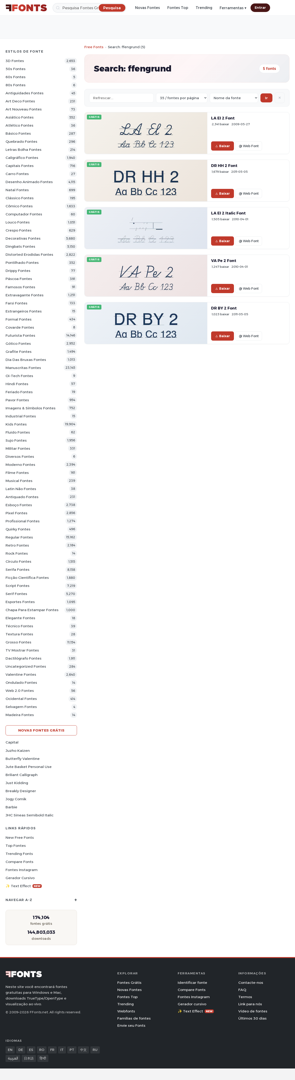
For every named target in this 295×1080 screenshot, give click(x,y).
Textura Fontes (19, 634)
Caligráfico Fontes (22, 157)
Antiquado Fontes (22, 497)
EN (10, 1050)
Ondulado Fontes (21, 682)
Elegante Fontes (20, 618)
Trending (204, 8)
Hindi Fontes (17, 384)
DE (20, 1050)
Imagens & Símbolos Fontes (31, 408)
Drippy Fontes (18, 270)
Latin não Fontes (21, 489)
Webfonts (126, 1011)
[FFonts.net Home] (26, 8)
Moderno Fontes (20, 464)
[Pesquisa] (89, 8)
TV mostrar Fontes (22, 650)
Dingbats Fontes (20, 246)
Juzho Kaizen (18, 750)
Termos (245, 997)
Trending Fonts (19, 853)
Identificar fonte (192, 982)
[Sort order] (234, 98)
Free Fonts (93, 47)
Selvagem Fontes (21, 707)
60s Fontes (16, 77)
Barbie (11, 807)
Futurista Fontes (20, 335)
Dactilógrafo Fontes (23, 658)
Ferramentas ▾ (233, 8)
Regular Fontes (19, 537)
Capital (12, 742)
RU (95, 1050)
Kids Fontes (16, 424)
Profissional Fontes (23, 521)
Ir (266, 98)
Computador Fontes (24, 214)
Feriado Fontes (19, 392)
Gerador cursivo (20, 878)
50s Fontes (16, 69)
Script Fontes (18, 585)
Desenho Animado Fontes (29, 182)
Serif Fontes (16, 594)
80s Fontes (16, 85)
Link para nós (250, 1004)
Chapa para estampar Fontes (32, 610)
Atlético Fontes (19, 125)
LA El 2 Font (223, 118)
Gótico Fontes (18, 343)
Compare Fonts (19, 862)
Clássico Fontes (20, 198)
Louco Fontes (18, 222)
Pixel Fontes (16, 513)
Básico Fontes (18, 133)
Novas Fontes (147, 8)
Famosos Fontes (20, 287)
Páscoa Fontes (19, 279)
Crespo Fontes (19, 230)
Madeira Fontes (20, 715)
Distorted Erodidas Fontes (29, 254)
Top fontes (16, 845)
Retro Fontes (17, 545)
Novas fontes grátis (41, 730)
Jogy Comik (16, 799)
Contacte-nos (250, 982)
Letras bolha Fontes (23, 149)
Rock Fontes (17, 553)
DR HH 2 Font (224, 165)
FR (52, 1050)
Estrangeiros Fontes (24, 311)
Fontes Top (177, 8)
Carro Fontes (17, 174)
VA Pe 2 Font (223, 260)
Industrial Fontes (21, 416)
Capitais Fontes (20, 166)
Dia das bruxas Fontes (26, 359)
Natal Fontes (17, 190)
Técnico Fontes (19, 626)
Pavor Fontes (17, 400)
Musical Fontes (19, 481)
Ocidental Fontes (21, 698)
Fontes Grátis (129, 982)
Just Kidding (17, 783)
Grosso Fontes (18, 642)
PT (72, 1050)
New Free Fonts (20, 837)
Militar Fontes (18, 448)
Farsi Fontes (16, 303)
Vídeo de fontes (252, 1011)
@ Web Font (249, 146)
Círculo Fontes (18, 561)
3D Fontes (15, 61)
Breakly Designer (21, 791)
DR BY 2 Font (224, 308)
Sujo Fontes (16, 440)
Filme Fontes (17, 472)
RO (41, 1050)
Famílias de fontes (134, 1018)
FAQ (242, 990)
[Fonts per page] (181, 98)
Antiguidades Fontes (25, 93)
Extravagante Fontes (25, 295)
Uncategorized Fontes (26, 666)
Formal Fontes (19, 319)
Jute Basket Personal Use (29, 767)
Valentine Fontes (21, 674)
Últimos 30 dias (252, 1018)
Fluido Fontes (18, 432)
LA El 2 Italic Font (228, 213)
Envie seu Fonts (131, 1025)
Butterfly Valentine (23, 758)
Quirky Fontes (18, 529)
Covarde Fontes (20, 327)
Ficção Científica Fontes (27, 577)
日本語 (29, 1058)
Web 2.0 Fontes (20, 690)
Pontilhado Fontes (22, 262)
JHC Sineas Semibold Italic (29, 815)
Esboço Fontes (19, 505)
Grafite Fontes (19, 351)
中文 (83, 1050)
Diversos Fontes (20, 456)
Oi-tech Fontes (19, 376)
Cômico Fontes (19, 206)
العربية (13, 1058)
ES (31, 1050)
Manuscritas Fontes (23, 368)
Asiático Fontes (20, 117)
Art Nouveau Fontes (24, 109)
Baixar (222, 146)
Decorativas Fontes (23, 238)
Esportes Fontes (20, 602)
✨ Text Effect (24, 886)
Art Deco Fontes (20, 101)
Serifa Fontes (18, 569)
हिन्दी (43, 1058)
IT (62, 1050)
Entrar (260, 8)
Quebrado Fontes (21, 141)
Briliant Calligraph (22, 775)
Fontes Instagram (22, 870)
